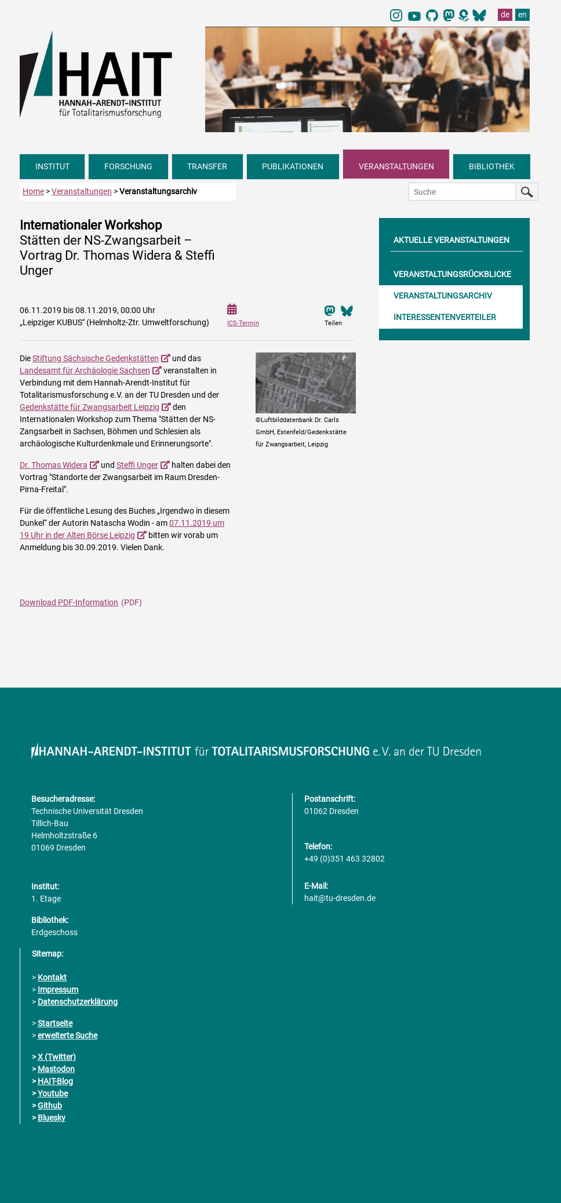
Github (50, 1105)
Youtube (53, 1093)
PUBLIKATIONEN (292, 166)
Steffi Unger (137, 465)
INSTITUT (52, 166)
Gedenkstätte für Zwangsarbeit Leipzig (89, 407)
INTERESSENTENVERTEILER (445, 317)
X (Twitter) (57, 1057)
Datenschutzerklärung (78, 1001)
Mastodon (56, 1069)
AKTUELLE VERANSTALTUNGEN (451, 240)
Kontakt (52, 977)
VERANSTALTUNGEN (396, 166)
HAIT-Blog (55, 1081)
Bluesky (51, 1117)
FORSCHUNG (128, 166)
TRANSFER (207, 166)
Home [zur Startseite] (33, 191)
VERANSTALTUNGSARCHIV (443, 295)
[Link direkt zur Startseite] (107, 73)
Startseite (55, 1023)
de (505, 14)
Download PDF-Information (69, 602)
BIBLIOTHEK (492, 166)
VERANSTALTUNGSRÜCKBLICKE (452, 274)
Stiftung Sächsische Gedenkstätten (95, 358)
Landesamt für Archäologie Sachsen (85, 370)
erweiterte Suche (67, 1035)
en (522, 14)
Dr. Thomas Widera (54, 465)
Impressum (58, 989)
